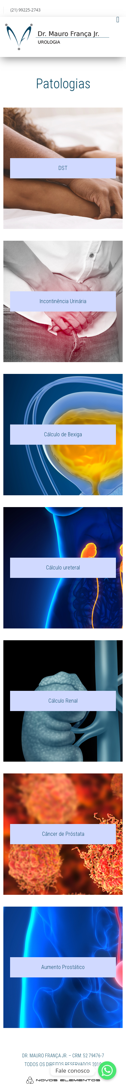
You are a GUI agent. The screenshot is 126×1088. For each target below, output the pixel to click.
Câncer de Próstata (63, 834)
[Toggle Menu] (118, 19)
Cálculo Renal (63, 701)
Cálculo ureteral (63, 567)
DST (63, 168)
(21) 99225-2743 (25, 10)
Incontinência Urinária (63, 301)
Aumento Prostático (63, 967)
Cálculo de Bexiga (63, 434)
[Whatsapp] (107, 1070)
